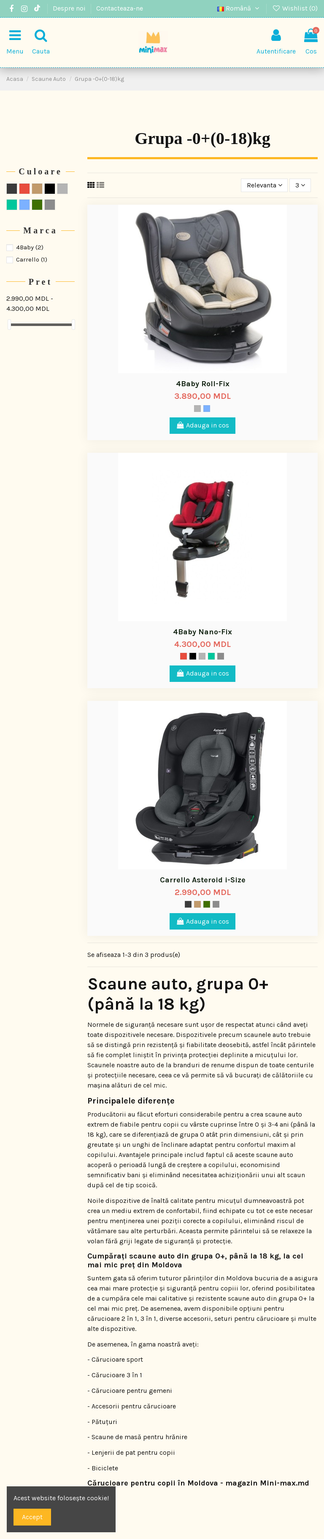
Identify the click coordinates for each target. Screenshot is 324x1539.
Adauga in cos (203, 425)
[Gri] (197, 408)
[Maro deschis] (197, 904)
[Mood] (206, 904)
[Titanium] (220, 656)
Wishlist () (295, 8)
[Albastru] (206, 408)
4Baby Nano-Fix (202, 631)
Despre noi (70, 8)
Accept (32, 1517)
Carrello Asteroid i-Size (203, 879)
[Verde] (211, 656)
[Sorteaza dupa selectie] (264, 185)
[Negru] (192, 656)
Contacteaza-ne (119, 8)
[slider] (9, 324)
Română (239, 8)
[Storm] (188, 904)
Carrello (31, 259)
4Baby (29, 247)
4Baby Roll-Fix (203, 383)
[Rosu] (183, 656)
